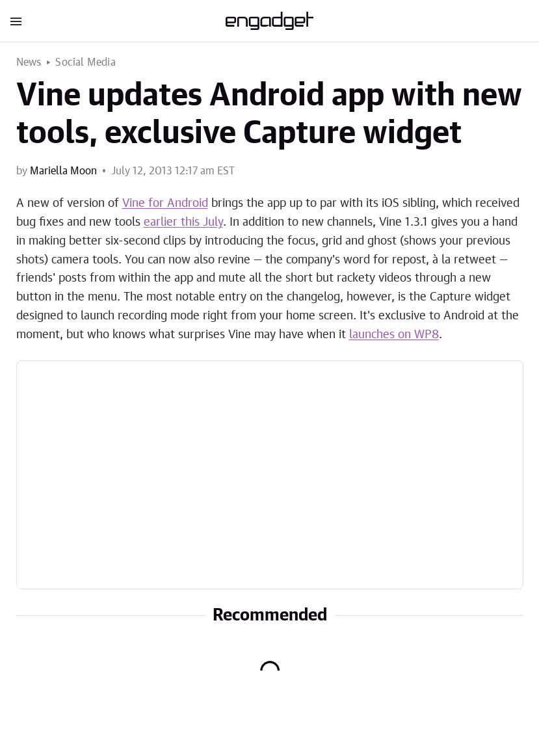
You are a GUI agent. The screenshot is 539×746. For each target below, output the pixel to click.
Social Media (85, 62)
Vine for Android (165, 203)
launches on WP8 (394, 335)
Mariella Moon (63, 171)
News (29, 62)
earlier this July (183, 222)
